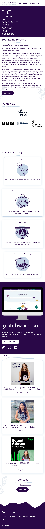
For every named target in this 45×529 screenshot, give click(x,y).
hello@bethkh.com (25, 485)
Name (3, 519)
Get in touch (7, 92)
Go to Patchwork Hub (10, 341)
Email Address (6, 525)
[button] (42, 3)
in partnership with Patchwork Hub (29, 3)
